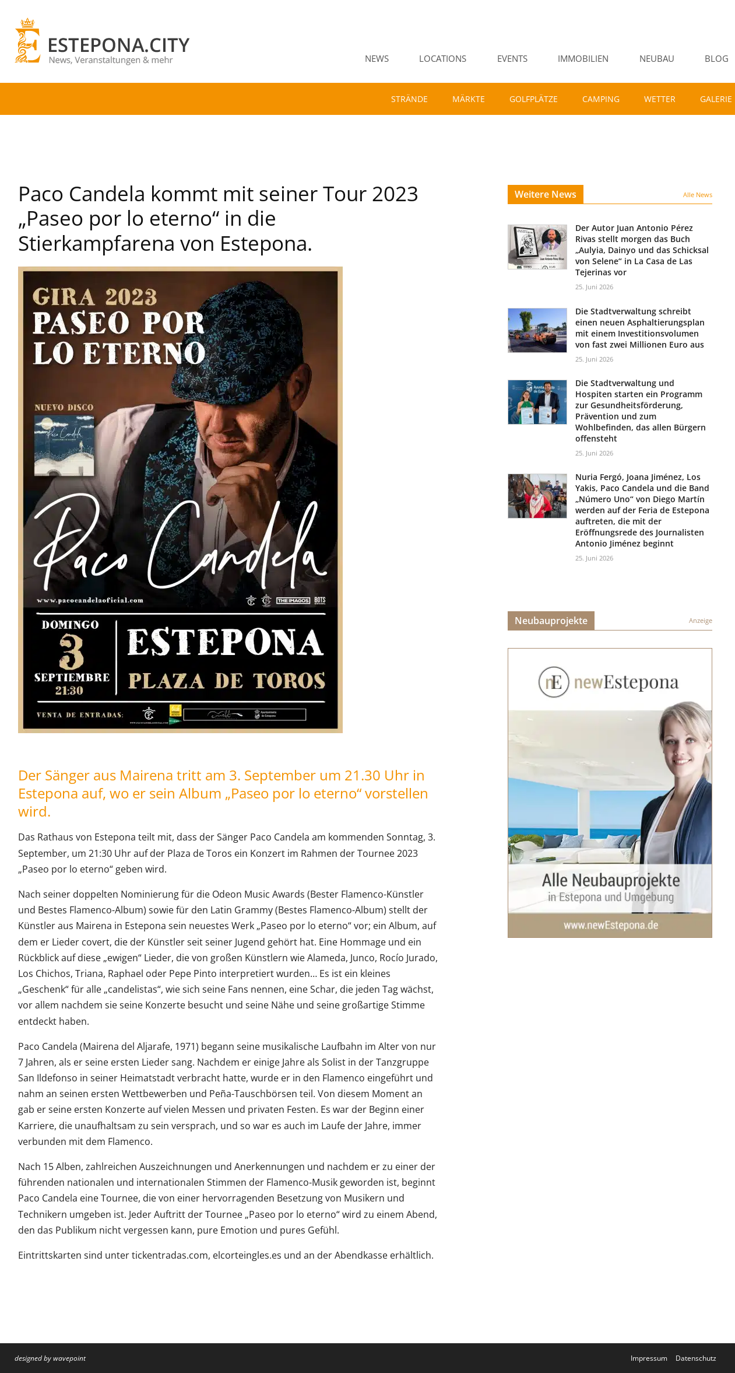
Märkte (468, 98)
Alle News (697, 194)
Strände (409, 98)
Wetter (660, 98)
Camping (601, 98)
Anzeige (700, 620)
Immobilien (583, 58)
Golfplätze (533, 98)
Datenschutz (696, 1358)
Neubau (656, 58)
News (377, 58)
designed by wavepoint (50, 1358)
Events (512, 58)
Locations (442, 58)
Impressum (649, 1358)
